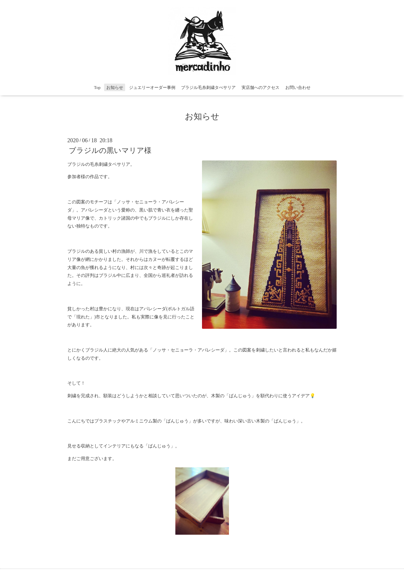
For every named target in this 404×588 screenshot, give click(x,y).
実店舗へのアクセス (260, 87)
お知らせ (114, 87)
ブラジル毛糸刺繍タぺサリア (208, 87)
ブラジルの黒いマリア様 (110, 150)
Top (97, 87)
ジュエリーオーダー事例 (152, 87)
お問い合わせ (298, 87)
